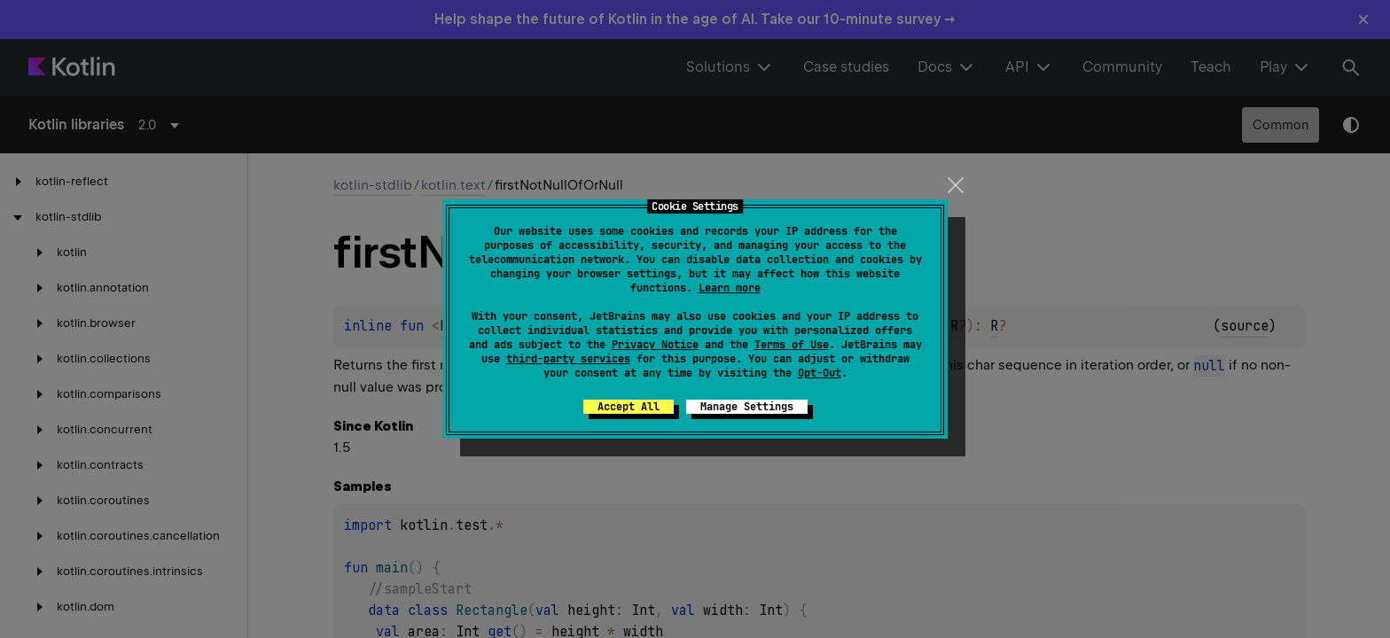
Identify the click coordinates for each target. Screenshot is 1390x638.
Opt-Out (819, 373)
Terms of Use (791, 345)
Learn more (730, 288)
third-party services (568, 359)
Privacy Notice (655, 345)
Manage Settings (746, 407)
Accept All (628, 407)
